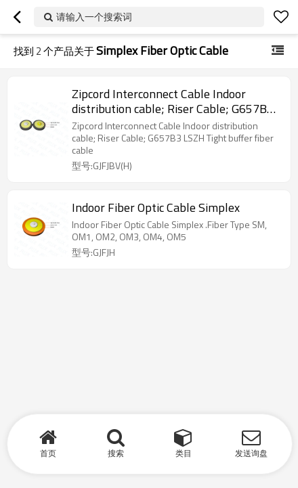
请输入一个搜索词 (94, 16)
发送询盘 (251, 453)
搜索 (116, 453)
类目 (183, 453)
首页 (48, 453)
